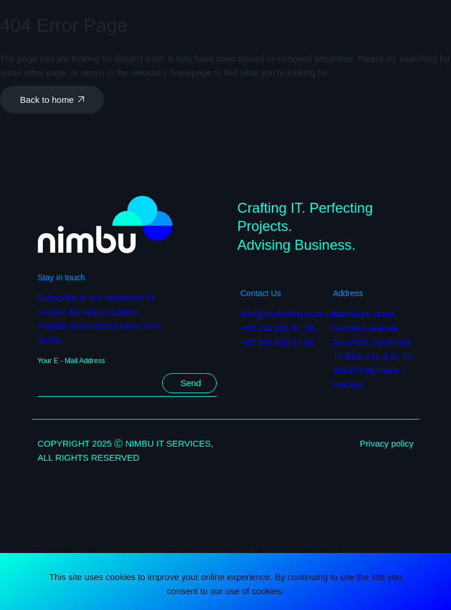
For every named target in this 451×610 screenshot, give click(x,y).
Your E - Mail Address (71, 361)
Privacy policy (387, 443)
